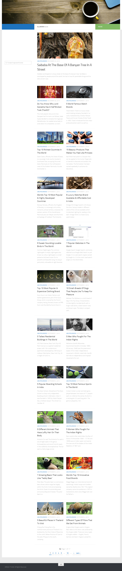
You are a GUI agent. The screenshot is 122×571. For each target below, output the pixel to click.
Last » (78, 553)
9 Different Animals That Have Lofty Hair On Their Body (48, 432)
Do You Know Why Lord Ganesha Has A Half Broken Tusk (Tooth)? (49, 107)
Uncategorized (42, 61)
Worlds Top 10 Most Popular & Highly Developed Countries (50, 198)
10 (67, 553)
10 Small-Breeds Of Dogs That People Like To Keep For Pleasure (79, 291)
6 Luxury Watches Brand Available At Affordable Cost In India (78, 198)
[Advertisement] (18, 44)
